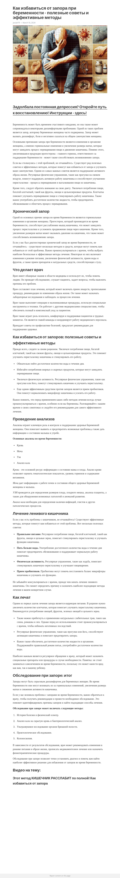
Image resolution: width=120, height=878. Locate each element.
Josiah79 (16, 22)
